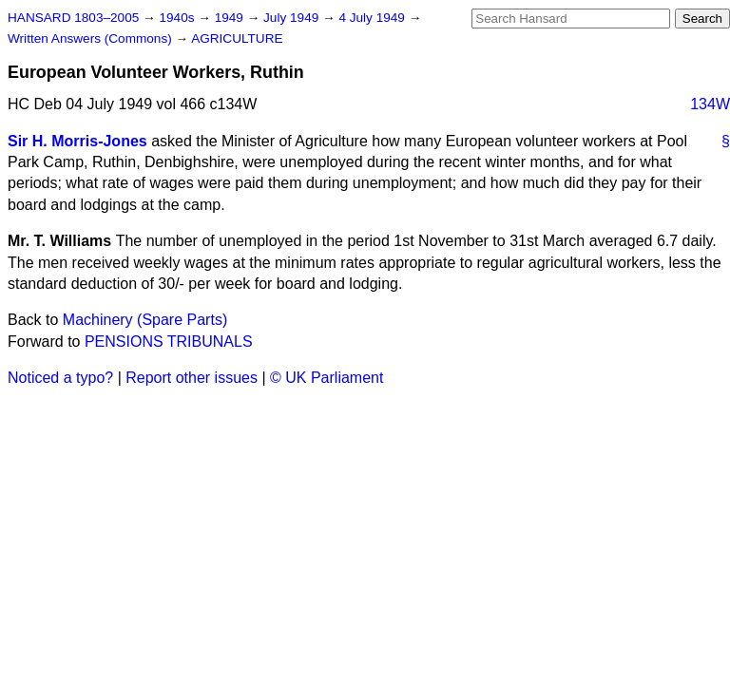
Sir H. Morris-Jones (77, 141)
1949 (231, 17)
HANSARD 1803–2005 (73, 17)
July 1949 (292, 17)
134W (710, 104)
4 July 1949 (373, 17)
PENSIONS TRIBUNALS (169, 341)
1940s (178, 17)
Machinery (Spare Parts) (145, 320)
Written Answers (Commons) (92, 38)
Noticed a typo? (60, 378)
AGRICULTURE (236, 38)
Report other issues (191, 378)
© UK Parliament (326, 378)
